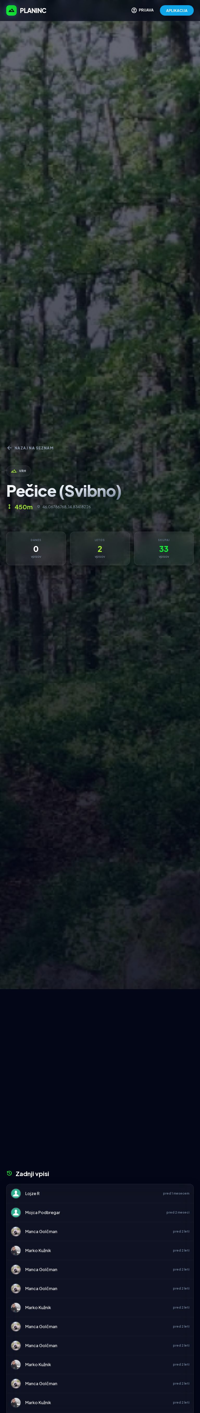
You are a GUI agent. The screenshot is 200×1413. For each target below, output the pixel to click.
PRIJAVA (142, 10)
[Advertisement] (100, 1028)
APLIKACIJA (177, 10)
